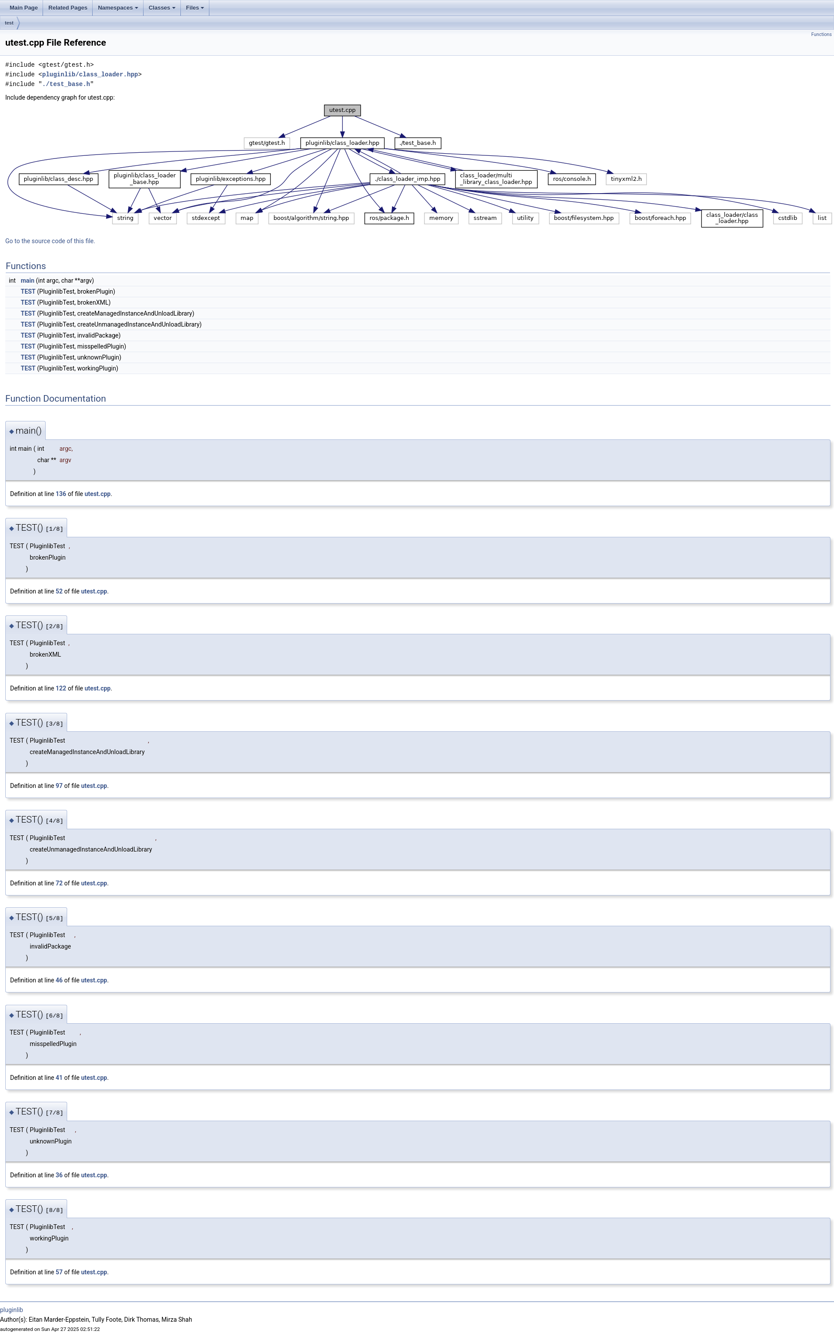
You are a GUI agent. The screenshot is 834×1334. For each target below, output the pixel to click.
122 (61, 688)
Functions (821, 34)
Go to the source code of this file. (50, 241)
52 (59, 591)
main (27, 280)
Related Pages (67, 7)
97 (59, 785)
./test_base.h (66, 84)
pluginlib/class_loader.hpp (90, 74)
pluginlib (11, 1309)
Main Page (24, 7)
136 (61, 493)
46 (59, 980)
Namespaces (118, 7)
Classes (162, 7)
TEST (28, 291)
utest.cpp (98, 493)
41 (59, 1077)
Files (195, 7)
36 (59, 1175)
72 (59, 883)
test (9, 22)
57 (59, 1272)
